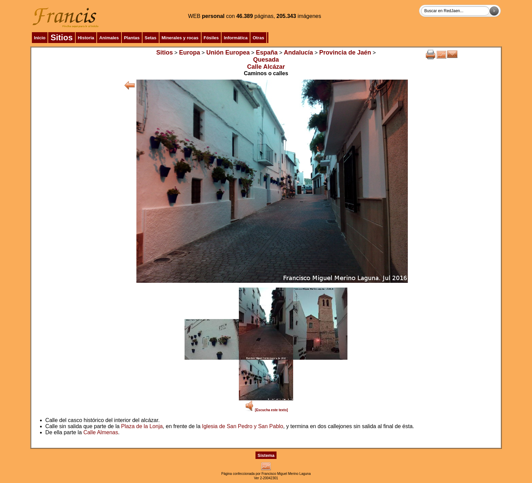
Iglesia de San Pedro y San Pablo (242, 426)
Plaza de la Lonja (142, 426)
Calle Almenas (100, 432)
